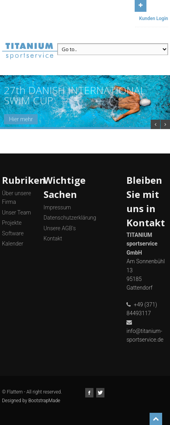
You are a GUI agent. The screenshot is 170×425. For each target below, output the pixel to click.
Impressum (57, 207)
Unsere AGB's (60, 228)
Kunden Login (153, 18)
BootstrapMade (44, 400)
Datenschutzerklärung (70, 217)
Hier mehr (21, 119)
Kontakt (53, 238)
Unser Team (16, 212)
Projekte (12, 223)
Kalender (12, 243)
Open (141, 5)
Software (13, 233)
